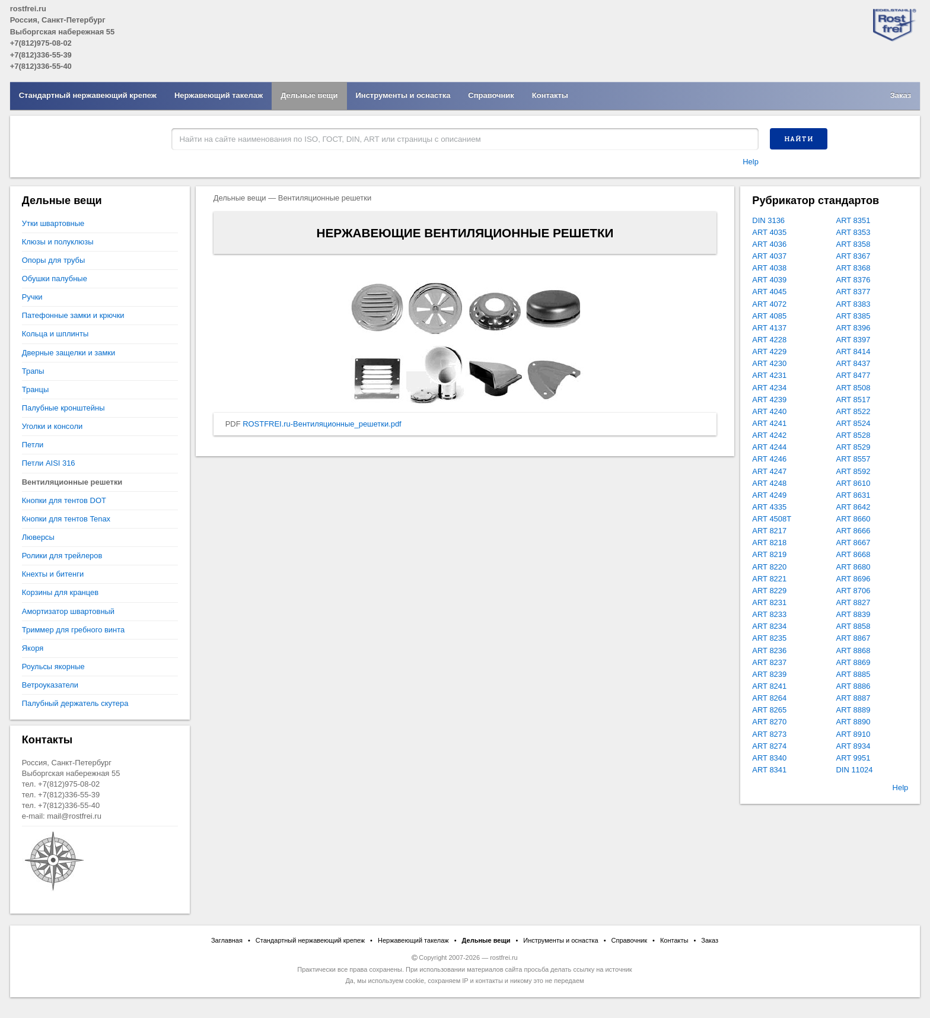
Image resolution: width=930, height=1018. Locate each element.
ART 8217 (769, 530)
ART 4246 (769, 458)
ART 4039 (769, 279)
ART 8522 (853, 411)
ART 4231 (769, 375)
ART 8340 (769, 757)
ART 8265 (769, 709)
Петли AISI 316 (48, 463)
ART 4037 (769, 256)
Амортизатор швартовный (68, 611)
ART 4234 (769, 387)
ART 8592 (853, 471)
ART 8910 (853, 734)
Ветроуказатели (50, 684)
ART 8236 (769, 650)
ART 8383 (853, 304)
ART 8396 (853, 327)
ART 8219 (769, 554)
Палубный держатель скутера (75, 703)
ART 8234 (769, 626)
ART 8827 (853, 602)
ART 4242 (769, 435)
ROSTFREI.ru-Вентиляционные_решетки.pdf (322, 423)
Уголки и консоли (52, 426)
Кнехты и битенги (53, 574)
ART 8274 (769, 746)
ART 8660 (853, 518)
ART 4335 (769, 506)
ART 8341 (769, 769)
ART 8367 (853, 256)
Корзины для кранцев (60, 592)
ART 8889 (853, 709)
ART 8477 (853, 375)
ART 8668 (853, 554)
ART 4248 (769, 483)
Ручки (32, 296)
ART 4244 (769, 447)
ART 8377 (853, 291)
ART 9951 (853, 757)
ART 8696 (853, 578)
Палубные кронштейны (63, 407)
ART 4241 (769, 423)
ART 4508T (771, 518)
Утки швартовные (53, 223)
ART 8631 (853, 495)
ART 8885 (853, 674)
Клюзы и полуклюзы (58, 241)
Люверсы (38, 537)
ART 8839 (853, 614)
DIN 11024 (854, 769)
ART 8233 (769, 614)
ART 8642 (853, 506)
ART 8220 (769, 566)
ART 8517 (853, 399)
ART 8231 (769, 602)
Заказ (901, 95)
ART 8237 (769, 662)
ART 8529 (853, 447)
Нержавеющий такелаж (218, 95)
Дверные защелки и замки (68, 352)
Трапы (33, 371)
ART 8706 (853, 590)
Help (751, 161)
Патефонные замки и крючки (73, 315)
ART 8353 (853, 232)
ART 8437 (853, 363)
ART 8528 (853, 435)
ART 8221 (769, 578)
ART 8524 (853, 423)
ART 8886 (853, 686)
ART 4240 (769, 411)
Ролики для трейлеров (62, 555)
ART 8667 (853, 542)
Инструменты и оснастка (403, 95)
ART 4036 (769, 244)
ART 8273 (769, 734)
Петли (33, 444)
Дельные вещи (309, 95)
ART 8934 (853, 746)
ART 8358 (853, 244)
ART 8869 (853, 662)
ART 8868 (853, 650)
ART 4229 (769, 351)
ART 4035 (769, 232)
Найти (799, 139)
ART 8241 (769, 686)
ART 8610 (853, 483)
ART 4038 (769, 267)
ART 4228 (769, 339)
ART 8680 (853, 566)
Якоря (32, 648)
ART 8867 (853, 638)
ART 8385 (853, 315)
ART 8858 (853, 626)
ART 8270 (769, 721)
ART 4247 (769, 471)
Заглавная (227, 940)
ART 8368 (853, 267)
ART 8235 (769, 638)
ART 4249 (769, 495)
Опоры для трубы (53, 260)
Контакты (550, 95)
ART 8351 (853, 220)
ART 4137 (769, 327)
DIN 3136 (768, 220)
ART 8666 (853, 530)
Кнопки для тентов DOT (64, 500)
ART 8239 (769, 674)
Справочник (491, 95)
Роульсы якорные (53, 666)
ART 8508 (853, 387)
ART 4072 (769, 304)
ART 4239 (769, 399)
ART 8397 (853, 339)
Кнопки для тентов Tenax (66, 518)
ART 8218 (769, 542)
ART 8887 (853, 697)
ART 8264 (769, 697)
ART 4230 (769, 363)
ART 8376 (853, 279)
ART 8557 (853, 458)
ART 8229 (769, 590)
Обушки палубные (54, 278)
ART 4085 (769, 315)
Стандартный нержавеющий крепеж (88, 95)
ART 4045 (769, 291)
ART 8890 (853, 721)
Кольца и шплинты (55, 333)
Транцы (35, 389)
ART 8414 (853, 351)
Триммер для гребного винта (73, 629)
